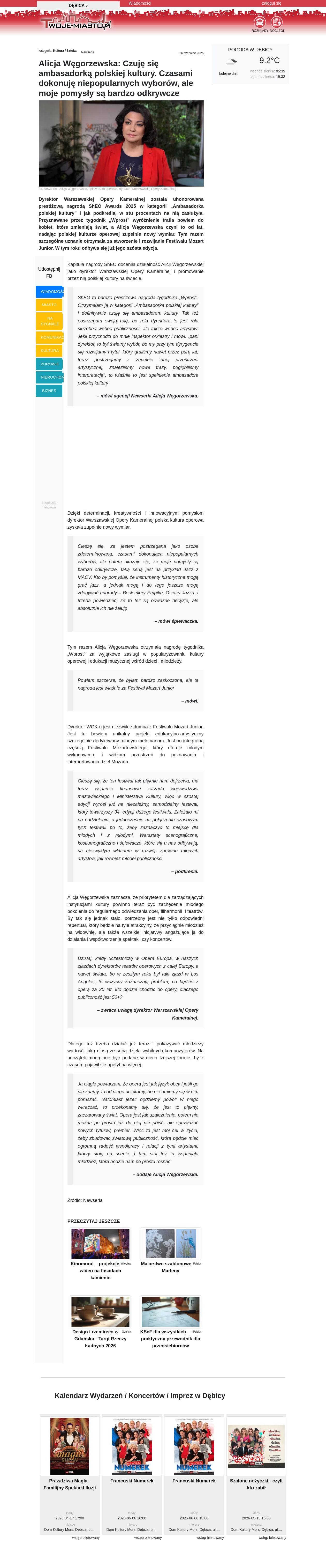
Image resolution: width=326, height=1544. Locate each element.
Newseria (87, 52)
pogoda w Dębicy (250, 49)
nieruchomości (57, 377)
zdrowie (50, 364)
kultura (50, 350)
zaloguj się (272, 3)
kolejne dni (228, 73)
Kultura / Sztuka (65, 51)
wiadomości (54, 291)
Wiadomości (140, 3)
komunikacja (55, 337)
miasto (49, 304)
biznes (49, 390)
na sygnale (50, 321)
